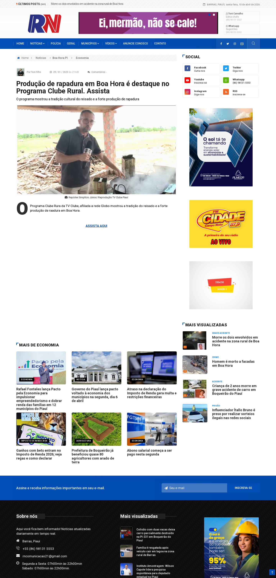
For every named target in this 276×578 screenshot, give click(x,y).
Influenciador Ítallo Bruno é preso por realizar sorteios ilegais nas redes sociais (233, 414)
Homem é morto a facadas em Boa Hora (233, 363)
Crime (215, 357)
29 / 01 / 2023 (65, 72)
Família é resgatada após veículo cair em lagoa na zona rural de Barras (155, 551)
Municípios (90, 43)
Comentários (96, 72)
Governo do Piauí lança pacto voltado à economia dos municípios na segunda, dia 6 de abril (95, 395)
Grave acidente (221, 333)
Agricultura (83, 441)
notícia (80, 379)
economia (26, 379)
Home (20, 43)
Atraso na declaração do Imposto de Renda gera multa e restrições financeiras (152, 393)
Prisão (216, 406)
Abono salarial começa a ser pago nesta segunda (149, 452)
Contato (160, 43)
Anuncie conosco (135, 43)
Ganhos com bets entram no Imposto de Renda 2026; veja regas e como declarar (39, 454)
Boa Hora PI (60, 57)
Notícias (37, 43)
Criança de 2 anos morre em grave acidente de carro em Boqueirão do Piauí (234, 390)
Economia (82, 57)
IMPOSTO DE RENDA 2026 (34, 441)
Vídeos (111, 43)
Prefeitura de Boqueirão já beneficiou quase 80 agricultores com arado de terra (93, 456)
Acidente (217, 382)
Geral (71, 43)
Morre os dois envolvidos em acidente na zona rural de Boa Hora (87, 4)
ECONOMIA (137, 379)
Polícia (56, 43)
